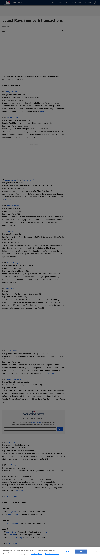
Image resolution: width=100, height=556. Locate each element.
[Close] (97, 551)
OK (81, 551)
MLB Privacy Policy (36, 554)
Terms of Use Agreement (52, 554)
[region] (50, 551)
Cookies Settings (67, 551)
